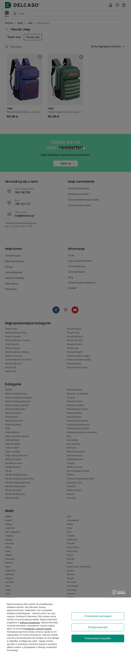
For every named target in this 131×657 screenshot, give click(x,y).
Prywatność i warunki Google (37, 628)
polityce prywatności (30, 622)
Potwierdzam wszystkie (98, 638)
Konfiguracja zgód (98, 627)
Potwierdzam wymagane (98, 616)
